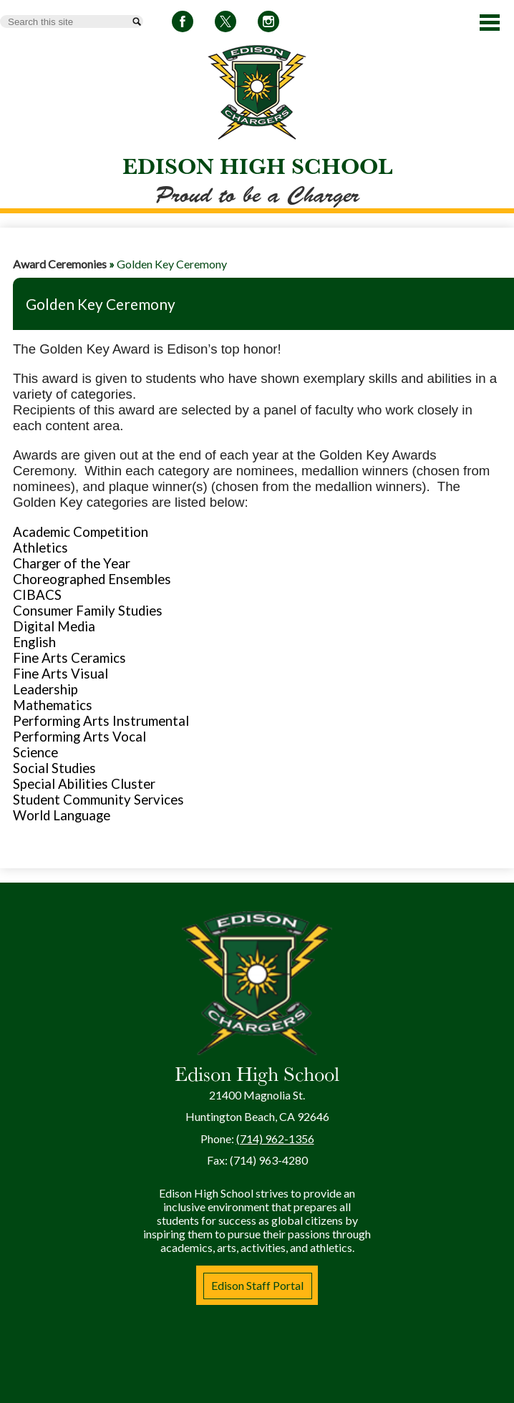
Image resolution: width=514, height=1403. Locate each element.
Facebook (182, 24)
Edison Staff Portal (257, 1285)
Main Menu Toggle (490, 22)
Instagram (268, 24)
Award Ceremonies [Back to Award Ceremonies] (60, 264)
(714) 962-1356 (275, 1138)
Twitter (225, 24)
